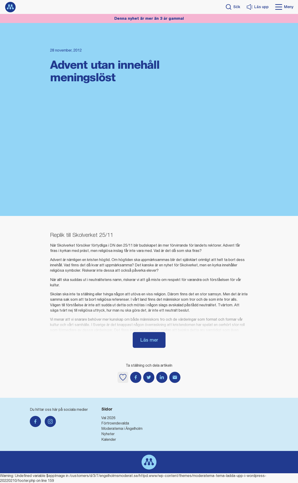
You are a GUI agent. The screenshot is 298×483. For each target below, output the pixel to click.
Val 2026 (108, 418)
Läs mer (149, 340)
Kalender (108, 439)
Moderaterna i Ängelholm (121, 428)
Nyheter (108, 434)
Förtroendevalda (115, 423)
